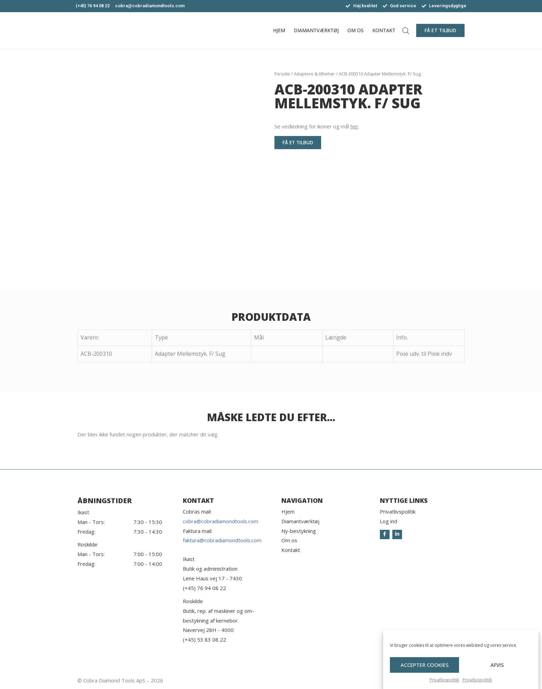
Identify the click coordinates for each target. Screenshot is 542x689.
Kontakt (383, 30)
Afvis (497, 676)
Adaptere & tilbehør (314, 74)
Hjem (279, 30)
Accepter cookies (425, 676)
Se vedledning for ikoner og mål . (316, 126)
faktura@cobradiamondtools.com (222, 540)
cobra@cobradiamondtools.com (220, 521)
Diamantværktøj (316, 30)
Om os (355, 30)
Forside (282, 74)
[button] (440, 30)
